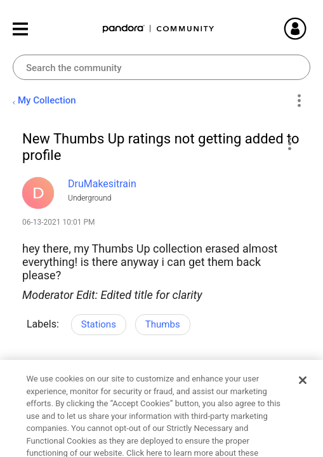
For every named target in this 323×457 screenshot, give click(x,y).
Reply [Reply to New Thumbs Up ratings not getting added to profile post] (140, 399)
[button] (289, 143)
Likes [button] (44, 398)
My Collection (47, 100)
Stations (98, 324)
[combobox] (161, 67)
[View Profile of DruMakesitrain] (102, 184)
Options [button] (298, 101)
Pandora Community (159, 29)
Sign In (310, 29)
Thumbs (162, 324)
